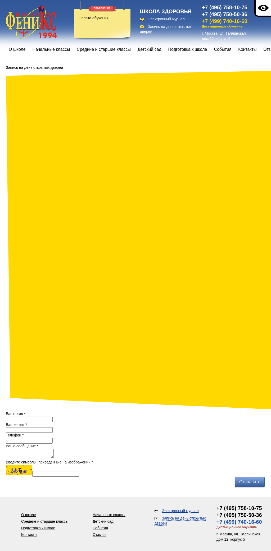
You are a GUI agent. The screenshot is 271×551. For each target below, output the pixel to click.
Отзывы (99, 534)
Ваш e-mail (16, 424)
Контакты (247, 49)
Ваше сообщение (22, 446)
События (222, 49)
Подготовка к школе (187, 49)
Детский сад (149, 49)
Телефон (15, 435)
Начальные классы (51, 49)
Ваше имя (15, 414)
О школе (17, 49)
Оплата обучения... (95, 18)
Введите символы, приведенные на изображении (49, 464)
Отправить (249, 483)
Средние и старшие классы (104, 49)
